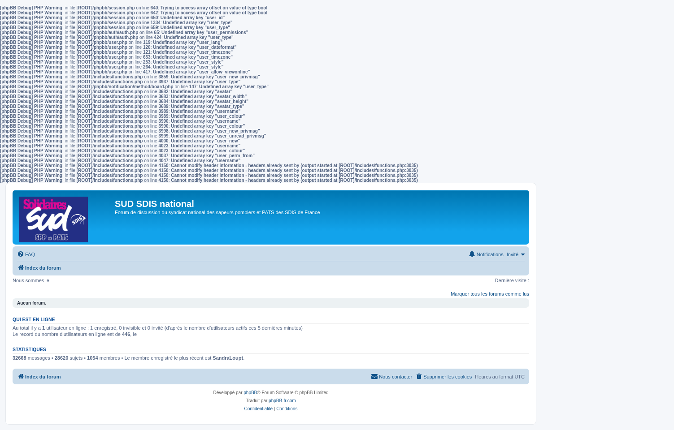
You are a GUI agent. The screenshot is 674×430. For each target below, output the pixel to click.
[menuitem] (26, 254)
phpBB (250, 392)
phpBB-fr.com (282, 400)
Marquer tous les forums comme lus (490, 294)
